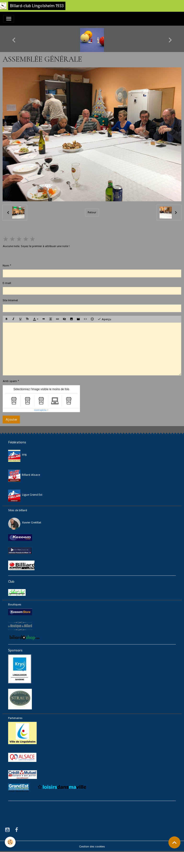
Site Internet (10, 300)
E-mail (7, 283)
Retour (92, 212)
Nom (6, 265)
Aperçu (104, 319)
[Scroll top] (174, 842)
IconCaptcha (40, 410)
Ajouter (11, 419)
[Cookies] (10, 842)
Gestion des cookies (92, 846)
